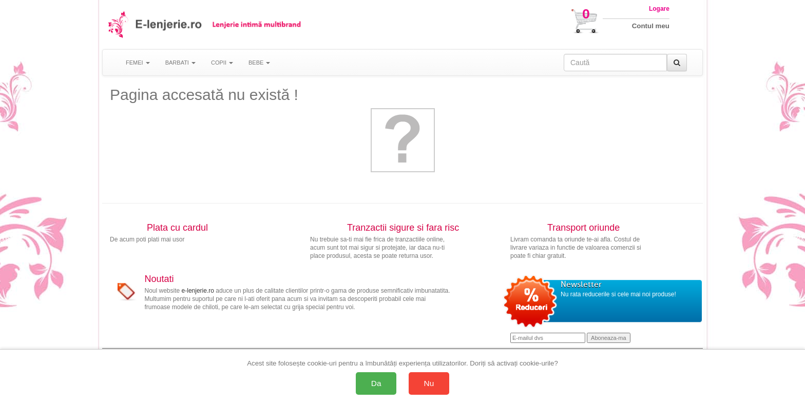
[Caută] (677, 62)
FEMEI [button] (138, 62)
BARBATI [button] (180, 62)
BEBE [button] (259, 62)
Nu (429, 383)
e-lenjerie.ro (198, 290)
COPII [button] (222, 62)
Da (376, 383)
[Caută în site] (615, 62)
